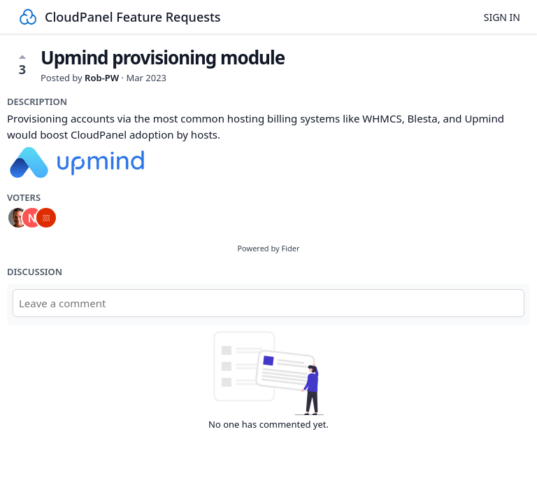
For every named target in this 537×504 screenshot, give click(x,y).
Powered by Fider (268, 248)
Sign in (502, 17)
